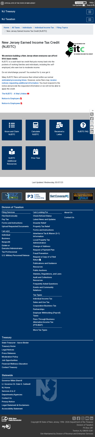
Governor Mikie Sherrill (12, 380)
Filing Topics (62, 27)
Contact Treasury (9, 367)
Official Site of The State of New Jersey (17, 3)
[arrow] (92, 110)
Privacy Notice (8, 402)
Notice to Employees (11, 103)
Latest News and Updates (44, 219)
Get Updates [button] (79, 5)
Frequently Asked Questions (45, 284)
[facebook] (92, 119)
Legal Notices (8, 350)
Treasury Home (8, 346)
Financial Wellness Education (15, 364)
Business (6, 238)
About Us (68, 212)
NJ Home (6, 387)
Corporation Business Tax (44, 306)
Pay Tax (5, 219)
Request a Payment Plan (43, 250)
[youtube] (92, 127)
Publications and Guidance (45, 263)
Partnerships (38, 309)
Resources (38, 267)
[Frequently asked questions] (92, 3)
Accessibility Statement (12, 409)
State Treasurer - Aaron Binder (15, 343)
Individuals (27, 27)
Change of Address (41, 246)
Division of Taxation (13, 207)
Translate (81, 3)
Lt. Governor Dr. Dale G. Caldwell (16, 384)
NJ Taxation (8, 19)
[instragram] (82, 419)
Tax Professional (9, 252)
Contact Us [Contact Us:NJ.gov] (7, 398)
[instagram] (92, 123)
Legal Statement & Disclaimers (15, 405)
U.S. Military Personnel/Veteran (15, 255)
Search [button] (91, 5)
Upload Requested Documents (15, 226)
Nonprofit (6, 242)
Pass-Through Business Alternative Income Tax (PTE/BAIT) (44, 322)
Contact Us (69, 217)
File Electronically (9, 216)
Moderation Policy (10, 357)
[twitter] (92, 114)
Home (6, 27)
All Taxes (16, 27)
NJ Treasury (8, 11)
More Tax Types (40, 330)
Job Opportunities (10, 360)
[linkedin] (92, 132)
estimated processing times (14, 80)
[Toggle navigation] (89, 11)
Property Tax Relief (41, 226)
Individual (6, 235)
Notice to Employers (11, 98)
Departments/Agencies (12, 394)
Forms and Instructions (12, 223)
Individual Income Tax (44, 27)
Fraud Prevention (40, 253)
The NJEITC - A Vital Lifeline (15, 94)
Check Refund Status (42, 216)
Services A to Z (8, 391)
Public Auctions (40, 270)
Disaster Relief (39, 223)
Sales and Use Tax (41, 302)
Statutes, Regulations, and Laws (47, 274)
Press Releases (9, 353)
